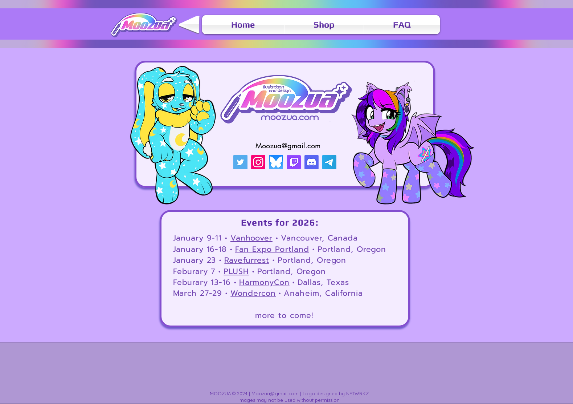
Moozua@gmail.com (287, 145)
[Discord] (311, 162)
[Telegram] (329, 162)
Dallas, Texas (323, 282)
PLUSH (236, 271)
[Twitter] (240, 162)
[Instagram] (258, 162)
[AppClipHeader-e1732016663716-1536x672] (276, 162)
